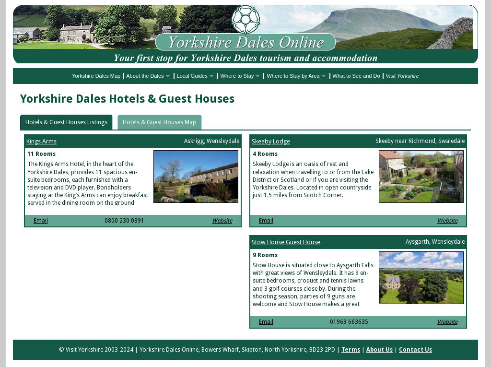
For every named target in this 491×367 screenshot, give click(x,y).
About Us (379, 349)
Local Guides (192, 76)
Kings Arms (41, 141)
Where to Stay (237, 76)
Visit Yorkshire (402, 76)
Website (222, 220)
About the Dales (145, 76)
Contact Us (415, 349)
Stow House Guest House (286, 242)
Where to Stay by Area (293, 76)
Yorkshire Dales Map (96, 76)
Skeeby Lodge (271, 141)
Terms (350, 349)
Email (41, 220)
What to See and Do (356, 76)
